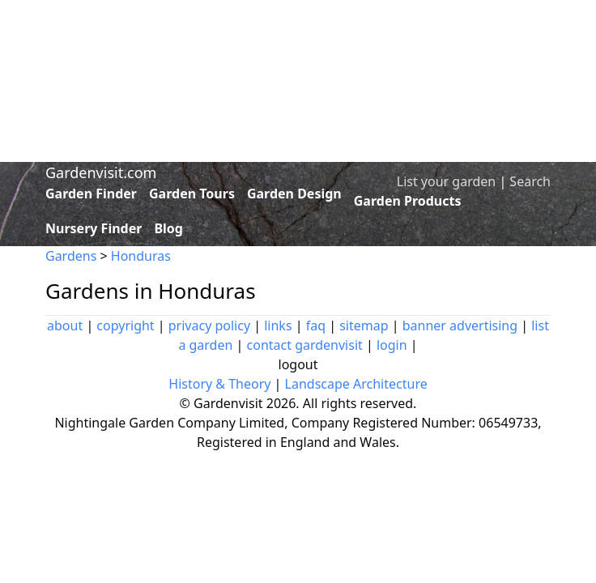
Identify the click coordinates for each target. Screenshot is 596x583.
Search (530, 181)
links (278, 325)
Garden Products (408, 201)
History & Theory (219, 384)
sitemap (363, 325)
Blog (168, 228)
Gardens (70, 256)
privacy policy (209, 325)
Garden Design (294, 193)
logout (298, 364)
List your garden (446, 181)
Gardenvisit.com (100, 172)
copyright (125, 325)
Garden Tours (192, 193)
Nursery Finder (93, 228)
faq (316, 325)
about (65, 325)
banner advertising (459, 325)
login (392, 345)
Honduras (141, 256)
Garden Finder (91, 193)
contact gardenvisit (305, 345)
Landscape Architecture (356, 384)
